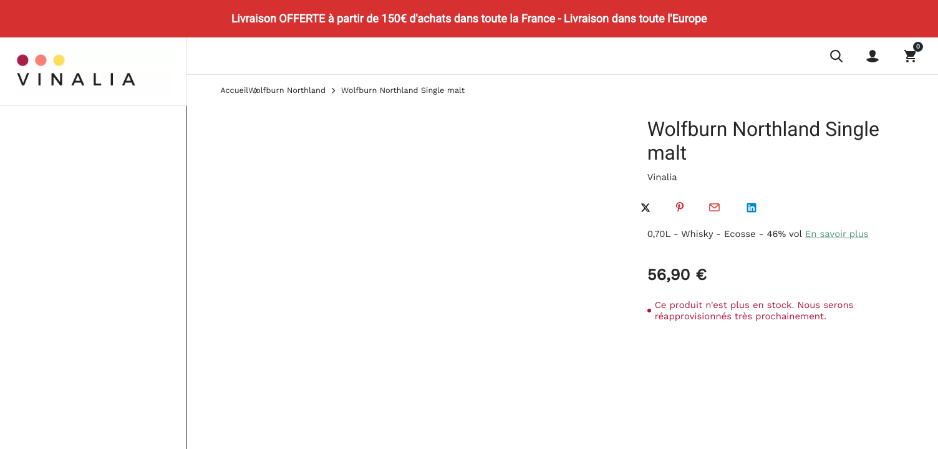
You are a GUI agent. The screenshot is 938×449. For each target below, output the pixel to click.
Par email (714, 207)
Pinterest (679, 207)
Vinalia (662, 177)
